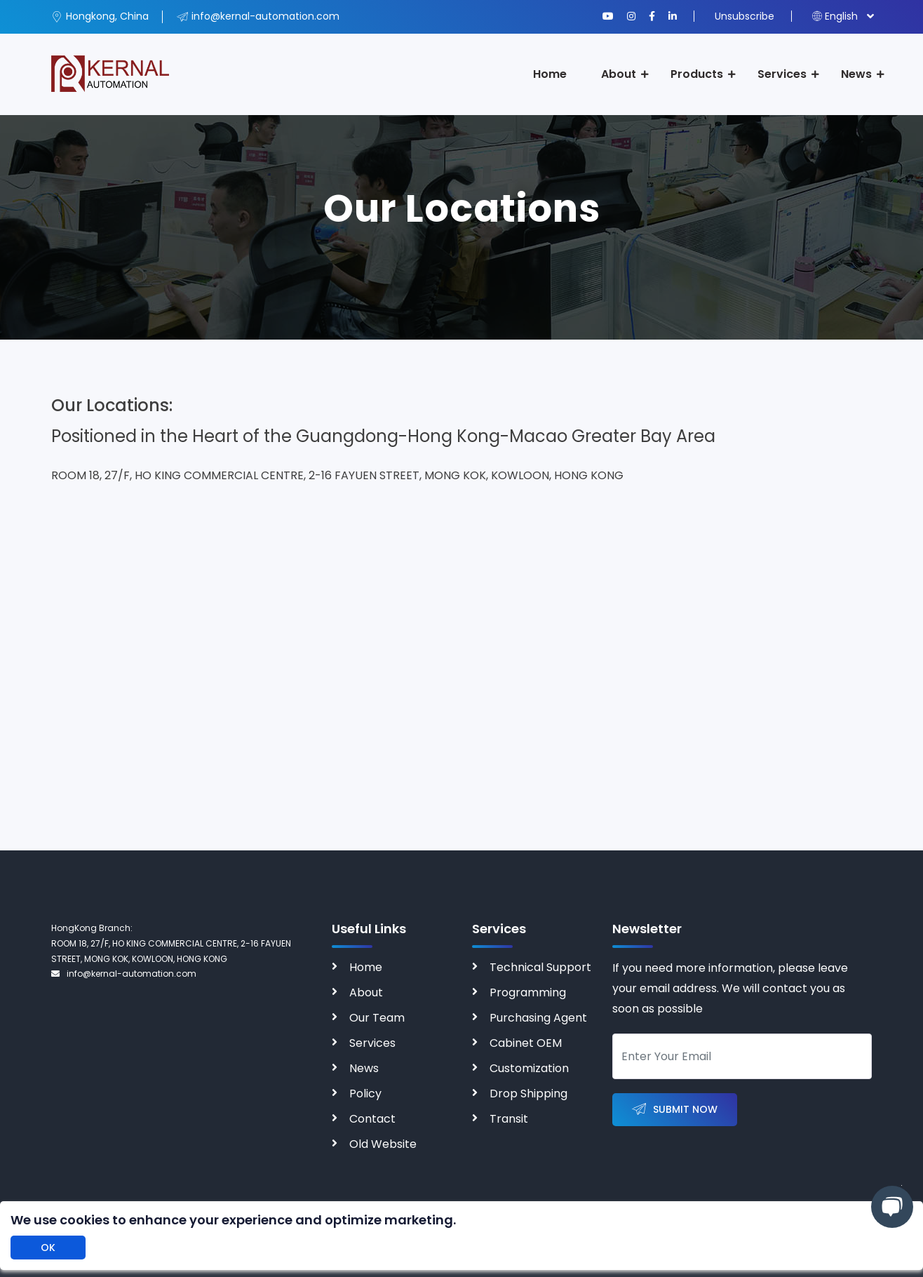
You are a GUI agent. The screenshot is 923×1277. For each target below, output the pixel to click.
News (856, 74)
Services (782, 74)
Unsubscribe (744, 16)
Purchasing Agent (538, 1018)
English (835, 16)
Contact (372, 1119)
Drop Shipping (528, 1093)
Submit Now (674, 1109)
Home (550, 74)
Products (697, 74)
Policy (365, 1093)
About (618, 74)
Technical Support (540, 967)
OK (48, 1248)
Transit (509, 1119)
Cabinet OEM (526, 1043)
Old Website (383, 1144)
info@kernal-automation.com (123, 974)
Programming (528, 992)
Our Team (377, 1018)
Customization (529, 1068)
